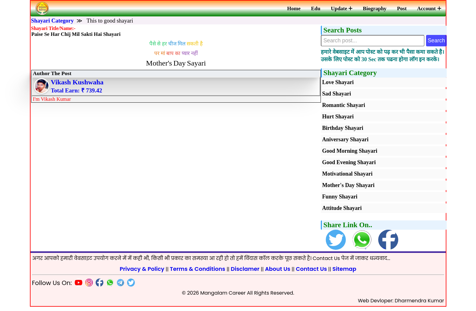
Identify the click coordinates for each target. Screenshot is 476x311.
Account (429, 8)
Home (293, 8)
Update (341, 8)
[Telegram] (119, 288)
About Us (277, 273)
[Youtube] (77, 288)
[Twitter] (129, 288)
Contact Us (311, 273)
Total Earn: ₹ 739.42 (78, 95)
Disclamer (245, 273)
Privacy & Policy (142, 273)
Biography (375, 8)
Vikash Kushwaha (78, 87)
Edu (315, 8)
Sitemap (344, 273)
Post (402, 8)
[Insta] (87, 288)
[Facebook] (98, 288)
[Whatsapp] (108, 288)
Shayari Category (52, 21)
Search (434, 41)
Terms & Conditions (198, 273)
